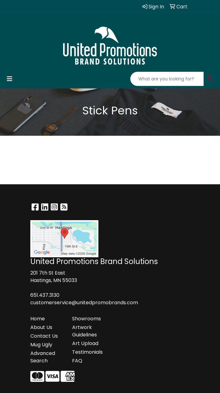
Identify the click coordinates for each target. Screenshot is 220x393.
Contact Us (44, 336)
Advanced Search (42, 357)
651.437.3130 (44, 295)
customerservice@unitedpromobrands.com (84, 302)
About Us (41, 327)
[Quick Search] (167, 79)
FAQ (77, 360)
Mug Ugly (41, 344)
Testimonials (87, 352)
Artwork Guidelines (84, 331)
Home (37, 318)
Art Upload (85, 343)
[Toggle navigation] (9, 79)
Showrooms (86, 318)
